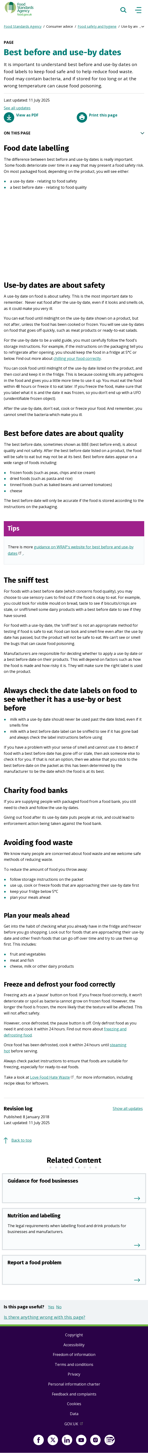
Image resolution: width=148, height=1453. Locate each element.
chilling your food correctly (77, 358)
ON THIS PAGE (74, 133)
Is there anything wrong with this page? (44, 1317)
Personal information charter (74, 1384)
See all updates (17, 108)
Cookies (74, 1403)
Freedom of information (74, 1354)
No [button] (59, 1307)
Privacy (74, 1374)
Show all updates (128, 1108)
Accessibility (74, 1344)
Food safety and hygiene (97, 26)
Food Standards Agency (22, 26)
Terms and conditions (74, 1364)
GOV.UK (74, 1425)
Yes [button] (51, 1307)
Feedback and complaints (74, 1394)
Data (74, 1413)
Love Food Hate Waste (53, 1078)
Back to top (21, 1140)
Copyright (74, 1334)
